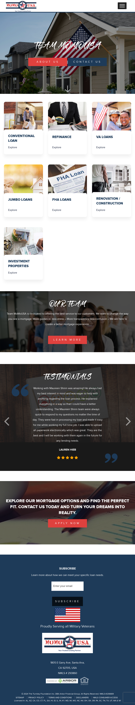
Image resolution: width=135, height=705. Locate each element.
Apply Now (67, 523)
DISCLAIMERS (82, 697)
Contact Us (87, 62)
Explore (12, 147)
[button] (6, 421)
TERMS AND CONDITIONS (60, 697)
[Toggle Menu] (122, 5)
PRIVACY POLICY (36, 697)
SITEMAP (20, 697)
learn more (67, 339)
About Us (48, 62)
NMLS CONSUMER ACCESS (105, 697)
